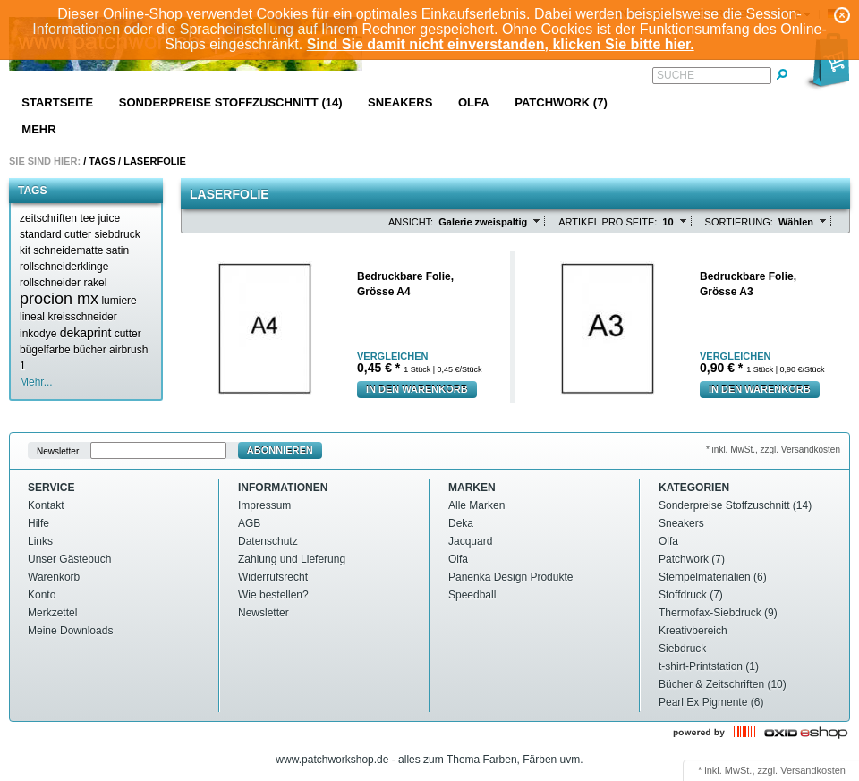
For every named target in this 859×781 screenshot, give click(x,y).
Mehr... (36, 382)
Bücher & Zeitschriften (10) (723, 684)
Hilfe (38, 523)
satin (117, 250)
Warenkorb (54, 577)
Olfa (473, 102)
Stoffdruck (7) (691, 595)
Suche (675, 75)
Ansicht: (410, 221)
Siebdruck (682, 648)
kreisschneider (81, 316)
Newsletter (58, 450)
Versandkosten (813, 770)
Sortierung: (739, 221)
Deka (460, 523)
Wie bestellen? (273, 595)
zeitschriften (48, 218)
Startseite (57, 102)
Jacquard (470, 541)
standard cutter (55, 234)
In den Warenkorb (417, 389)
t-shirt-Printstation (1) (709, 666)
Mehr (38, 129)
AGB (249, 523)
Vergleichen (392, 356)
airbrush (128, 350)
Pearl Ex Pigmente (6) (711, 702)
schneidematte (68, 250)
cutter (128, 333)
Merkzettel (52, 613)
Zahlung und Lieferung (291, 559)
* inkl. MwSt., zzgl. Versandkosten (773, 449)
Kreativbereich (693, 630)
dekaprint (86, 333)
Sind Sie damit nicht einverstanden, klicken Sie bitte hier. (500, 44)
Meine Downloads (70, 630)
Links (40, 541)
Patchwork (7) (561, 102)
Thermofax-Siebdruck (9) (718, 613)
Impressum (264, 505)
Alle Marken (476, 505)
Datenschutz (268, 541)
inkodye (38, 333)
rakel (94, 282)
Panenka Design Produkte (510, 577)
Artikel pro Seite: (607, 221)
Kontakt (46, 505)
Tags (102, 161)
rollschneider (50, 282)
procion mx (59, 299)
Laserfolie (154, 161)
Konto (41, 595)
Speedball (472, 595)
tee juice (100, 218)
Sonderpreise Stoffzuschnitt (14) (231, 102)
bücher (89, 350)
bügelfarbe (45, 350)
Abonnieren (280, 450)
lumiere (118, 300)
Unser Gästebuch (69, 559)
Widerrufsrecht (273, 577)
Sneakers (400, 102)
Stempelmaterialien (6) (713, 577)
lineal (32, 316)
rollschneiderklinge (64, 266)
